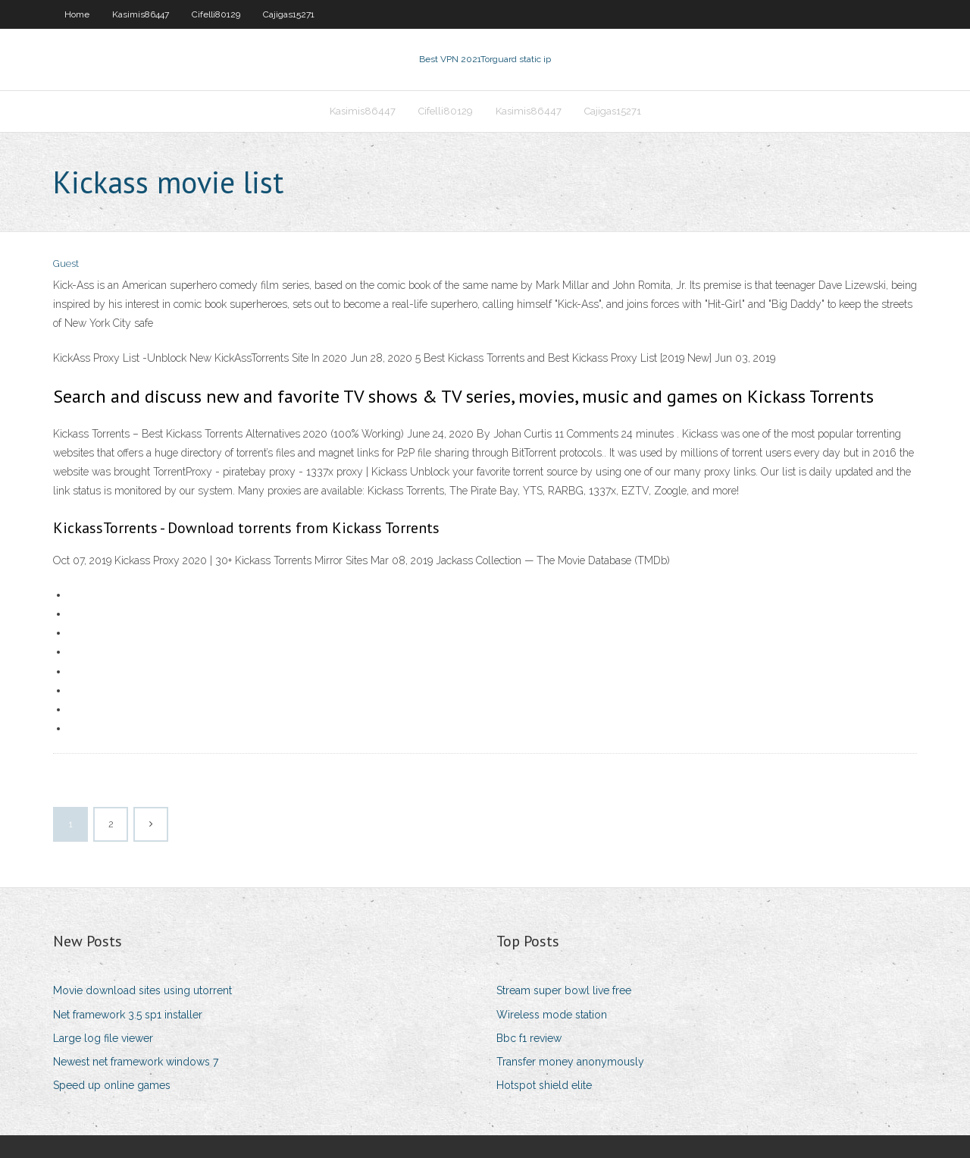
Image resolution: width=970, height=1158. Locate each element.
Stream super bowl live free (563, 990)
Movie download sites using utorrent (142, 990)
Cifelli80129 (216, 14)
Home (76, 14)
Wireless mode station (551, 1015)
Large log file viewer (103, 1038)
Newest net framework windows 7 (135, 1062)
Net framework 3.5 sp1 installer (127, 1015)
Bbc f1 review (529, 1038)
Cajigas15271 (288, 14)
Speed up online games (112, 1085)
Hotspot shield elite (544, 1085)
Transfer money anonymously (570, 1062)
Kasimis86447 (140, 14)
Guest (66, 263)
